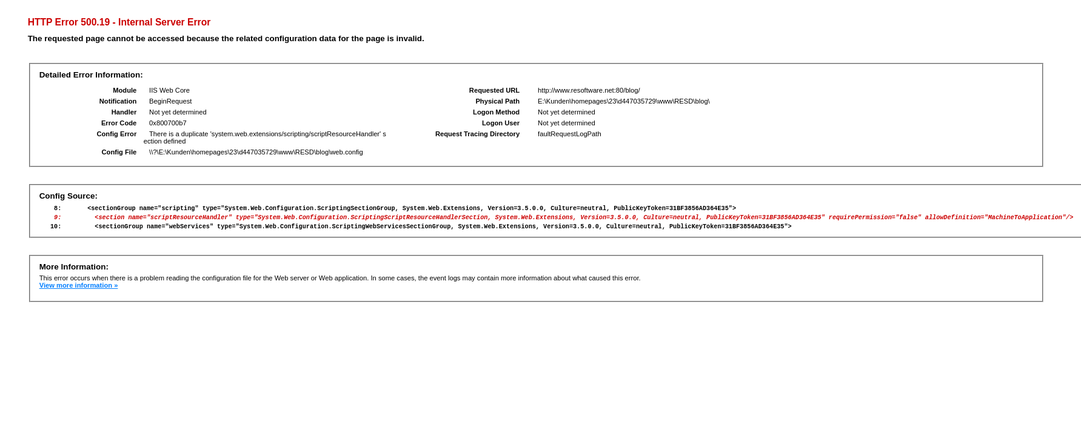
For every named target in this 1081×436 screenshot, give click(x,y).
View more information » (78, 290)
